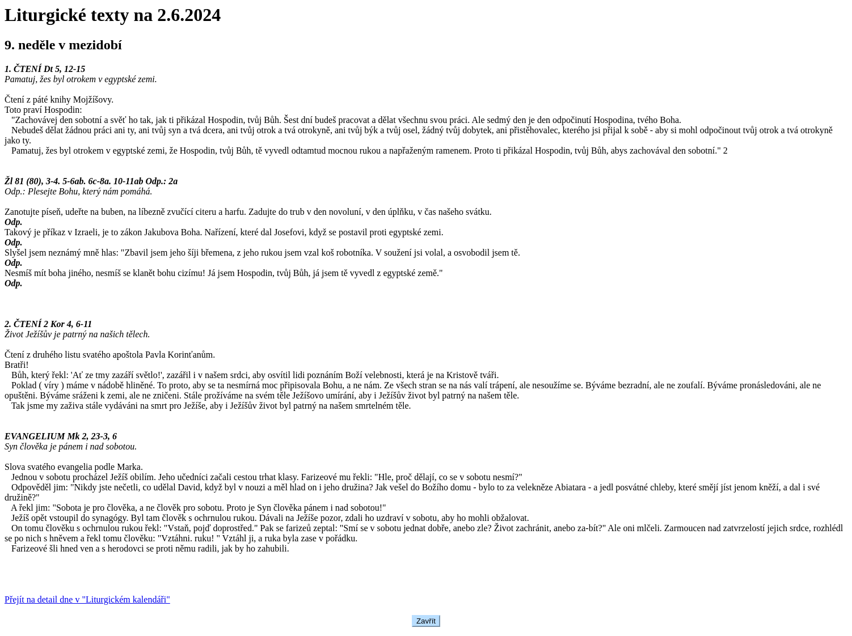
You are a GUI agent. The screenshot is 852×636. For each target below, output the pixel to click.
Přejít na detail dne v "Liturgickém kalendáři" (87, 599)
